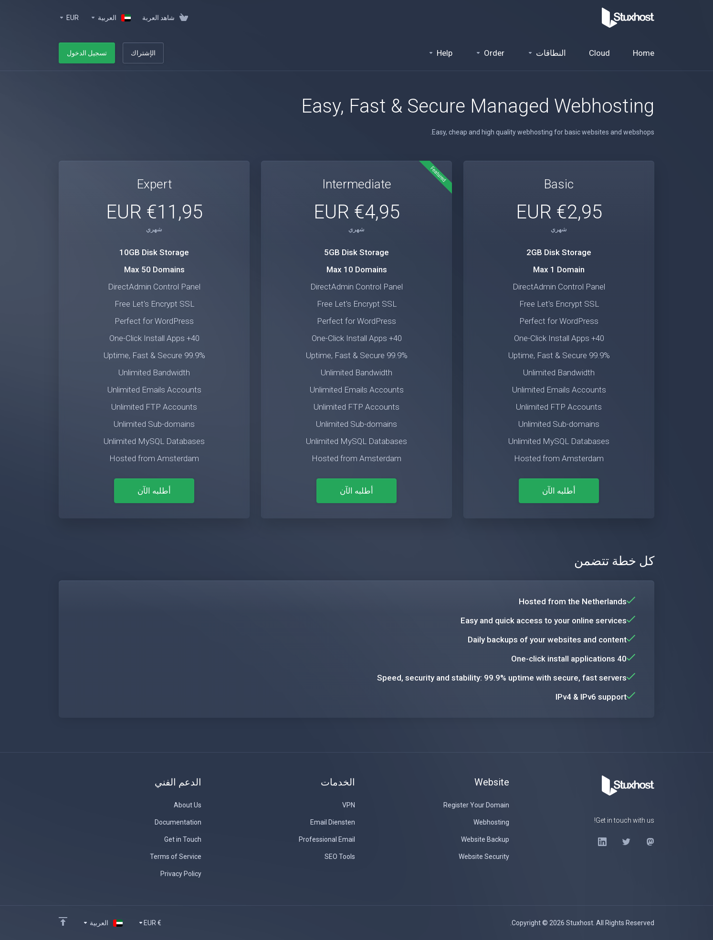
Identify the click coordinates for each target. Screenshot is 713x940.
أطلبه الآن (559, 491)
